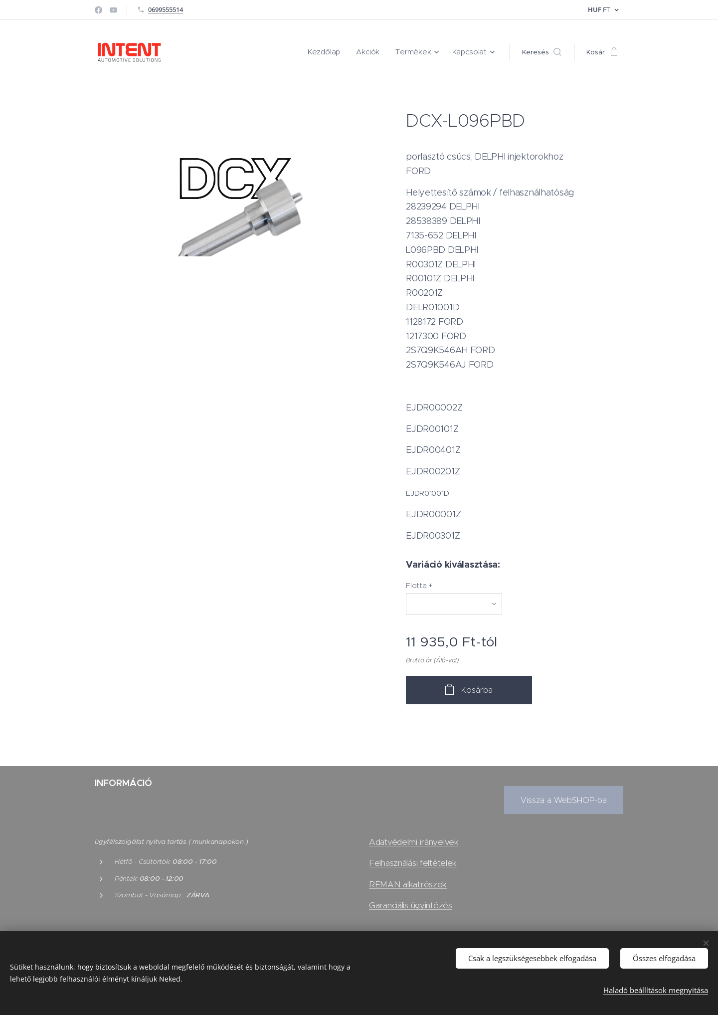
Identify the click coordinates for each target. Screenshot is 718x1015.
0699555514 (165, 9)
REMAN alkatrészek (408, 884)
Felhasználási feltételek (413, 862)
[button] (542, 52)
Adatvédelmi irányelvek (414, 841)
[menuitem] (335, 52)
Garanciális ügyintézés (410, 905)
